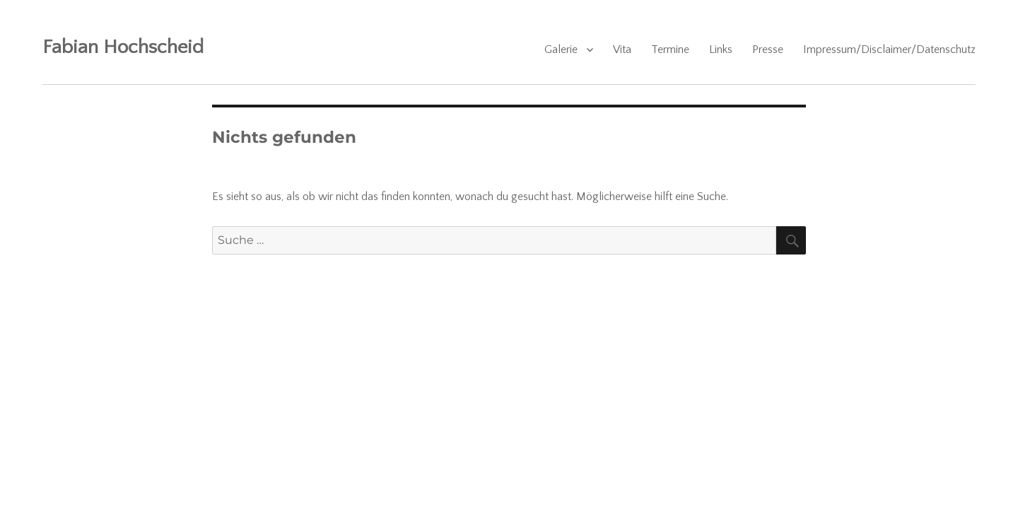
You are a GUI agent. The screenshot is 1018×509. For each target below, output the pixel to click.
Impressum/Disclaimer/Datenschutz (889, 49)
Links (720, 49)
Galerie (561, 49)
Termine (670, 49)
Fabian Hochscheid (123, 47)
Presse (767, 49)
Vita (622, 49)
